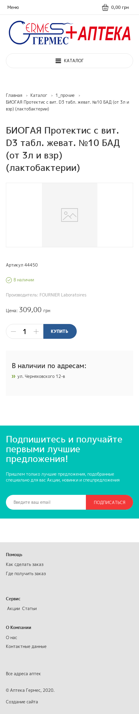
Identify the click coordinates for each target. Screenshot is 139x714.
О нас (11, 637)
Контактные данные (26, 646)
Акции (13, 608)
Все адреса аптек (23, 673)
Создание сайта (22, 702)
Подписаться (109, 502)
